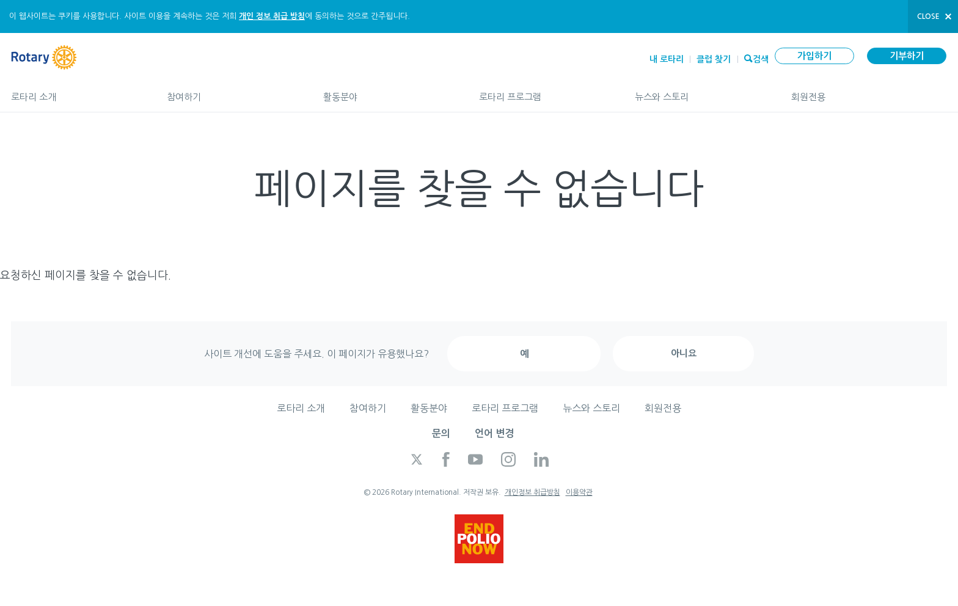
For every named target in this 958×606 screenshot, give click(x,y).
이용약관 (579, 492)
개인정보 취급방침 (532, 492)
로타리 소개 (76, 91)
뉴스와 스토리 (700, 91)
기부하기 (907, 55)
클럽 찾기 (714, 59)
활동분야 (389, 91)
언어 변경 (494, 433)
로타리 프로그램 (544, 91)
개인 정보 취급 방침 (272, 16)
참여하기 (232, 91)
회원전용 (869, 91)
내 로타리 (666, 59)
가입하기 (814, 55)
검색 (761, 58)
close (928, 16)
